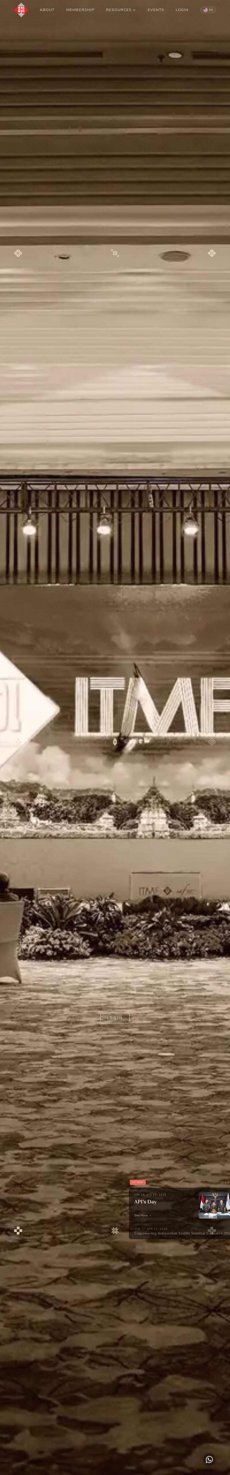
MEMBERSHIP (80, 9)
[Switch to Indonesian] (208, 10)
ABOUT (47, 9)
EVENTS (156, 9)
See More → (143, 1215)
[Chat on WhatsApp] (209, 1459)
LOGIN (182, 9)
